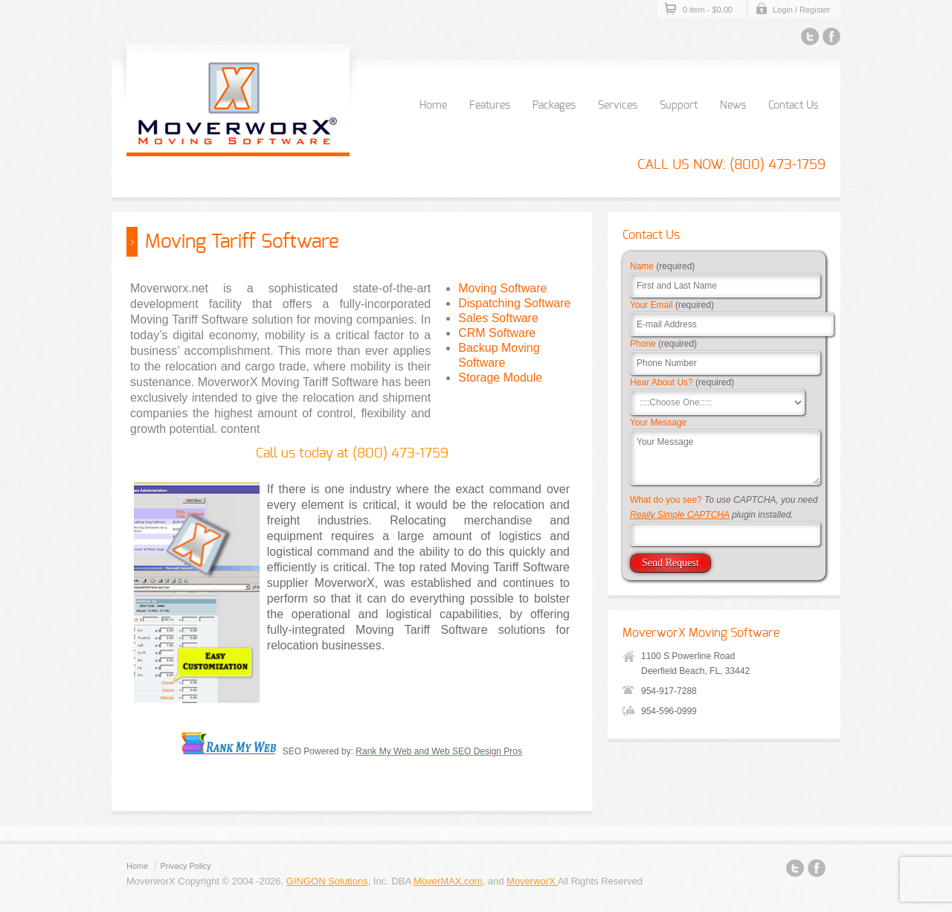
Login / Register (801, 9)
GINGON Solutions (327, 881)
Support (679, 105)
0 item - (708, 9)
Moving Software (502, 288)
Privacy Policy (185, 865)
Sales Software (498, 318)
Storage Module (500, 377)
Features (489, 105)
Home (433, 105)
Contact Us (793, 105)
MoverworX (532, 881)
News (733, 105)
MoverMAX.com (448, 881)
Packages (554, 105)
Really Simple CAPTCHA (680, 515)
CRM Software (497, 333)
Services (617, 105)
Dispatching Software (514, 303)
